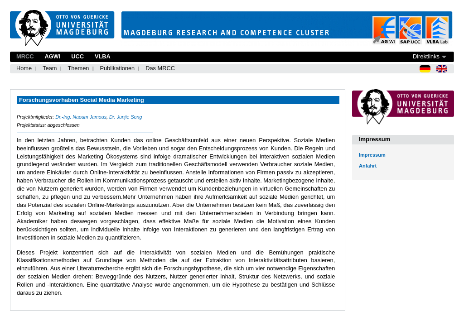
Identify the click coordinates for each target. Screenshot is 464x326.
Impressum (372, 155)
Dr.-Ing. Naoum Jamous (80, 117)
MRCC (25, 56)
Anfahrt (368, 165)
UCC (77, 56)
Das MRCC (160, 68)
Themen (78, 68)
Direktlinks (426, 56)
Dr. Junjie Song (125, 117)
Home (24, 68)
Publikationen (117, 68)
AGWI (52, 56)
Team (50, 68)
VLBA (103, 56)
